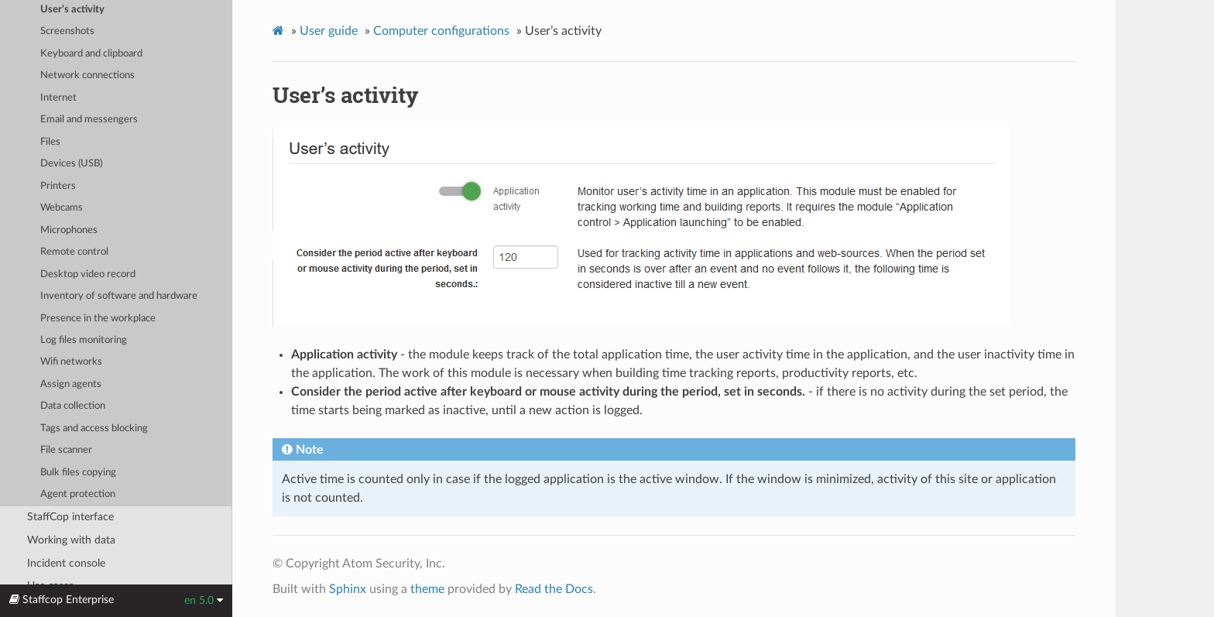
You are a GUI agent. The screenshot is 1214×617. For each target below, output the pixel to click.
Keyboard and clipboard (91, 54)
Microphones (69, 230)
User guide (329, 31)
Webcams (61, 208)
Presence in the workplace (98, 319)
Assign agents (70, 384)
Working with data (71, 540)
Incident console (66, 563)
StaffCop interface (70, 517)
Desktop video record (87, 274)
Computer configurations (441, 31)
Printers (58, 186)
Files (50, 142)
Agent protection (77, 494)
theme (427, 589)
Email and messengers (89, 120)
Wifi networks (71, 362)
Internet (58, 98)
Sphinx (347, 589)
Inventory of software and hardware (118, 296)
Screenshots (67, 31)
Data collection (72, 406)
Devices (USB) (71, 164)
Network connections (87, 75)
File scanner (66, 450)
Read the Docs (554, 589)
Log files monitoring (83, 340)
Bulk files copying (78, 473)
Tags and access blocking (94, 428)
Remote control (74, 252)
